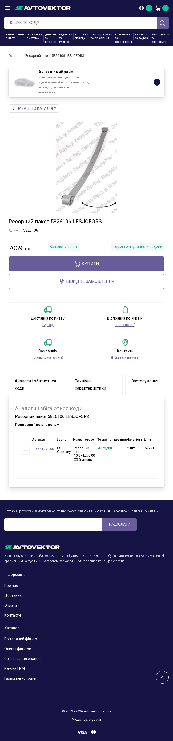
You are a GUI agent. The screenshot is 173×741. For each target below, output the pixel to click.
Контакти (12, 615)
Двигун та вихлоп (51, 38)
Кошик (158, 8)
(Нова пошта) (125, 325)
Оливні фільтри (17, 649)
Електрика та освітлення (123, 38)
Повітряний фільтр (20, 639)
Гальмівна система (34, 36)
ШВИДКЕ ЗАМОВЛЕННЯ (86, 281)
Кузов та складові (142, 36)
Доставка (13, 595)
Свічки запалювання (22, 659)
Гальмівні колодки (20, 678)
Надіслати (119, 524)
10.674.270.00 (43, 449)
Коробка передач (81, 36)
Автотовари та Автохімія (161, 38)
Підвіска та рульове (65, 38)
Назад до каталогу (33, 108)
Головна (15, 56)
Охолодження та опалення (101, 36)
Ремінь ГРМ (14, 668)
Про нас (11, 585)
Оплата (10, 605)
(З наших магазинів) (47, 357)
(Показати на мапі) (125, 357)
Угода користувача (86, 720)
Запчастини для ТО (15, 36)
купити (86, 264)
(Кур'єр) (48, 325)
